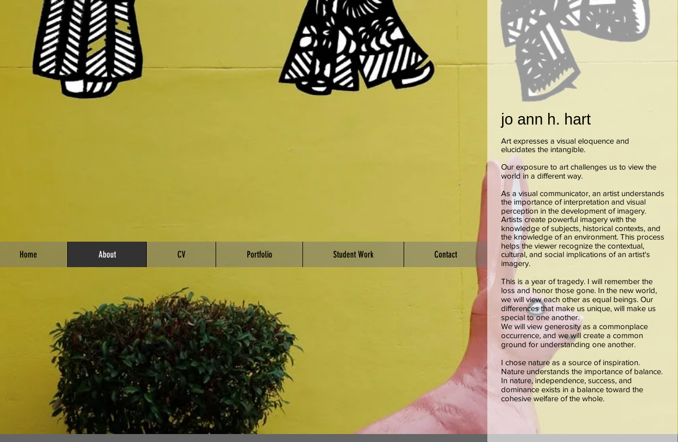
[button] (259, 254)
